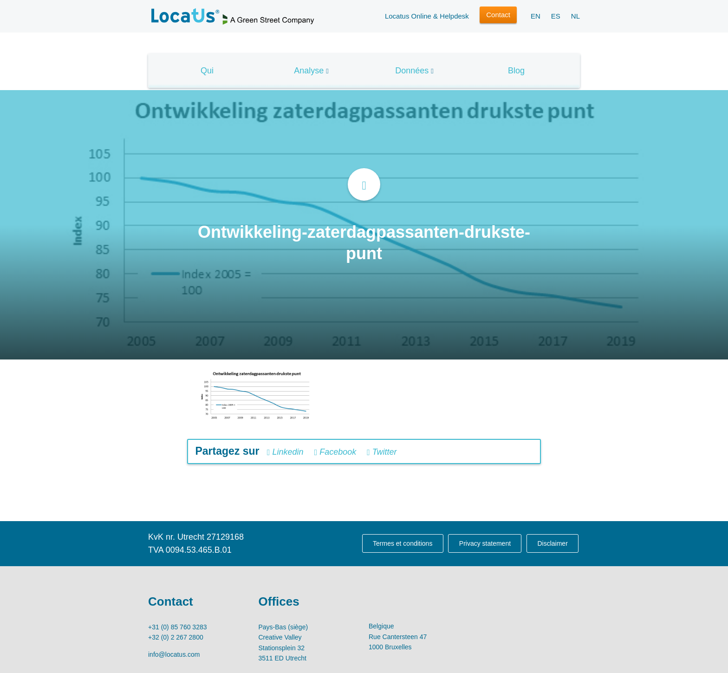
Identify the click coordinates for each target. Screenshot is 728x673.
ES (555, 16)
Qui (207, 70)
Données (412, 70)
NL (575, 16)
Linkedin (285, 452)
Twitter (381, 452)
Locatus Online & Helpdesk (427, 16)
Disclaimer (552, 543)
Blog (516, 70)
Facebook (335, 452)
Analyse (309, 70)
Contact (498, 15)
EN (535, 16)
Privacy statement (485, 543)
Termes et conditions (402, 543)
